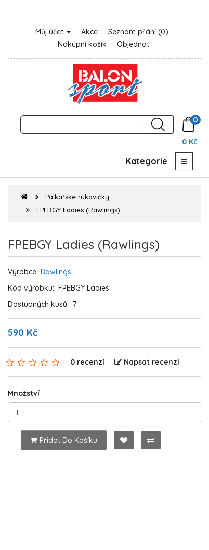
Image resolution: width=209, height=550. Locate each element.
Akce (89, 31)
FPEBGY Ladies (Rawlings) (78, 210)
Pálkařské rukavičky (77, 197)
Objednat (133, 44)
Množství (24, 393)
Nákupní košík (82, 44)
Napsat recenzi (146, 362)
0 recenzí (87, 362)
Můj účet (53, 31)
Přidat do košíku (63, 440)
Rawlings (56, 272)
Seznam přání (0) (138, 31)
